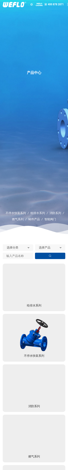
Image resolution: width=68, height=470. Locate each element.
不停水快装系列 (16, 213)
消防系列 (55, 213)
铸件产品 (34, 219)
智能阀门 (50, 219)
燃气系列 (18, 219)
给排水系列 (37, 213)
